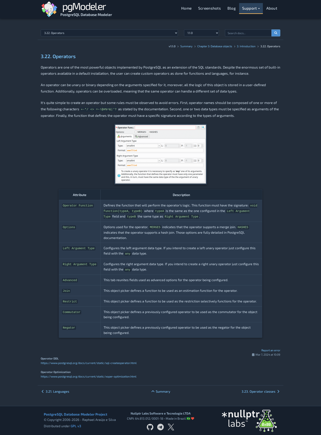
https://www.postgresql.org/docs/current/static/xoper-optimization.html (88, 376)
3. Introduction (246, 46)
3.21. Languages (55, 391)
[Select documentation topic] (109, 32)
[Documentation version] (201, 32)
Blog (231, 8)
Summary (186, 46)
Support (251, 8)
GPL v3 (76, 426)
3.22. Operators (58, 56)
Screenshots (209, 8)
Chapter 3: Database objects (214, 46)
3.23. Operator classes (261, 391)
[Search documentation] (275, 32)
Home (186, 8)
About (271, 8)
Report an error (270, 350)
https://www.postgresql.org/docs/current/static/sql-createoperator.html (88, 363)
